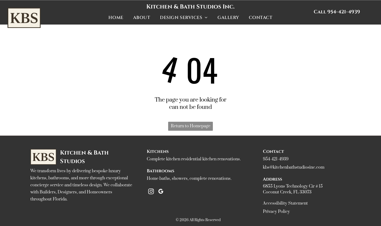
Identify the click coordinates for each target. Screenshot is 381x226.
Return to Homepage (190, 126)
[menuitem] (116, 17)
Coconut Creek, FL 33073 (287, 192)
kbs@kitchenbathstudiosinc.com (293, 167)
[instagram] (151, 192)
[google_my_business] (160, 192)
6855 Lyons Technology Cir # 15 (293, 186)
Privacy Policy (276, 211)
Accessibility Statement (285, 203)
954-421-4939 (275, 159)
